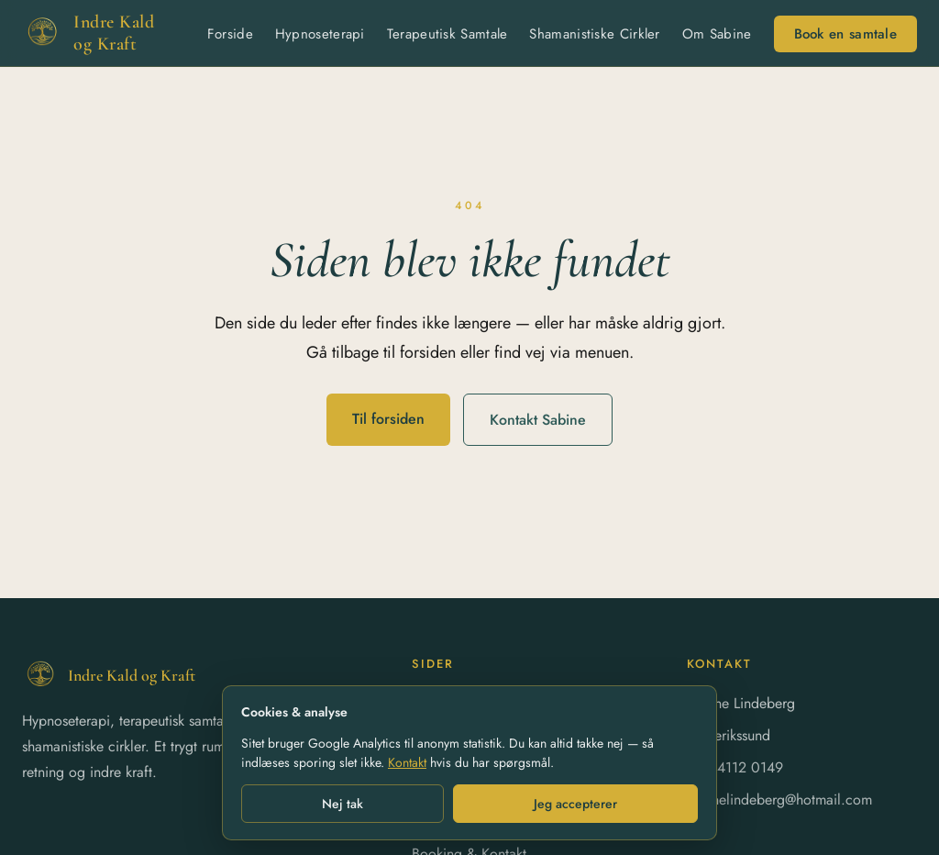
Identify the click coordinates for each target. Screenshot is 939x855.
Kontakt (407, 762)
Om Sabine (717, 34)
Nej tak (342, 803)
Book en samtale (846, 34)
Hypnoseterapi (320, 34)
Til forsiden (388, 418)
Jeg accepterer (575, 803)
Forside (230, 34)
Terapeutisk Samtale (447, 34)
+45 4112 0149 (735, 767)
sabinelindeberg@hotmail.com (779, 799)
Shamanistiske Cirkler (594, 34)
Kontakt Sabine (538, 419)
